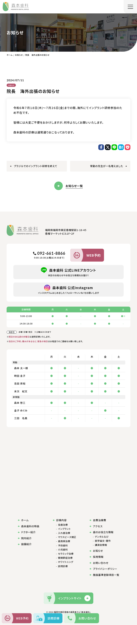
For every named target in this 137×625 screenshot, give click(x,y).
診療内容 (60, 520)
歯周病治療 (64, 541)
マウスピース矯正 (67, 537)
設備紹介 (25, 544)
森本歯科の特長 (28, 526)
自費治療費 (98, 520)
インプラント (64, 528)
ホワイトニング (65, 562)
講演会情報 (101, 545)
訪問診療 (63, 566)
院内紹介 (25, 538)
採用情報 (96, 557)
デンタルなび (101, 536)
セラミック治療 (65, 553)
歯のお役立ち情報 (101, 532)
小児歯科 (63, 549)
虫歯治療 (63, 524)
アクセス (96, 526)
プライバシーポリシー (103, 569)
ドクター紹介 (27, 532)
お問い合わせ (99, 563)
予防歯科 (63, 545)
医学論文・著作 (103, 540)
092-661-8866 (49, 253)
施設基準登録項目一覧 (104, 575)
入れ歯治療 (64, 533)
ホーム (23, 520)
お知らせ (11, 85)
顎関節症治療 (65, 557)
